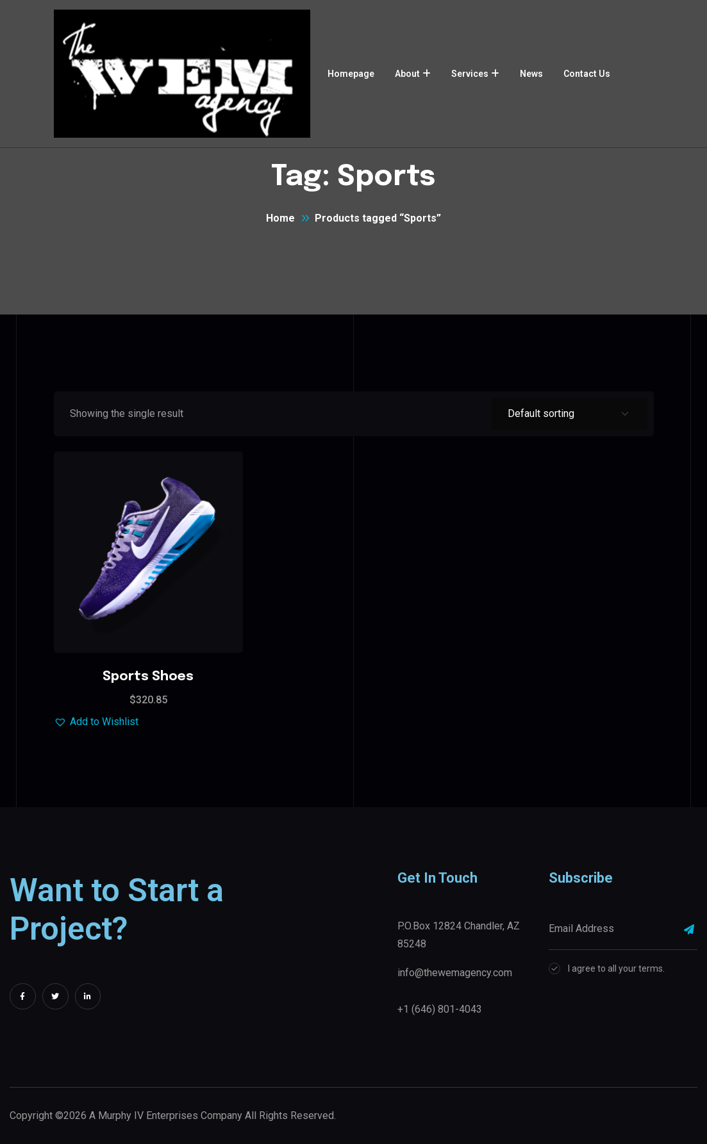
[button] (96, 722)
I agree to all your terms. (616, 968)
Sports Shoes (148, 676)
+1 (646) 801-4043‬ (439, 1009)
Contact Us (586, 74)
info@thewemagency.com (454, 973)
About (407, 74)
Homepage (351, 74)
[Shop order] (569, 414)
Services (469, 74)
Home (280, 218)
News (531, 74)
